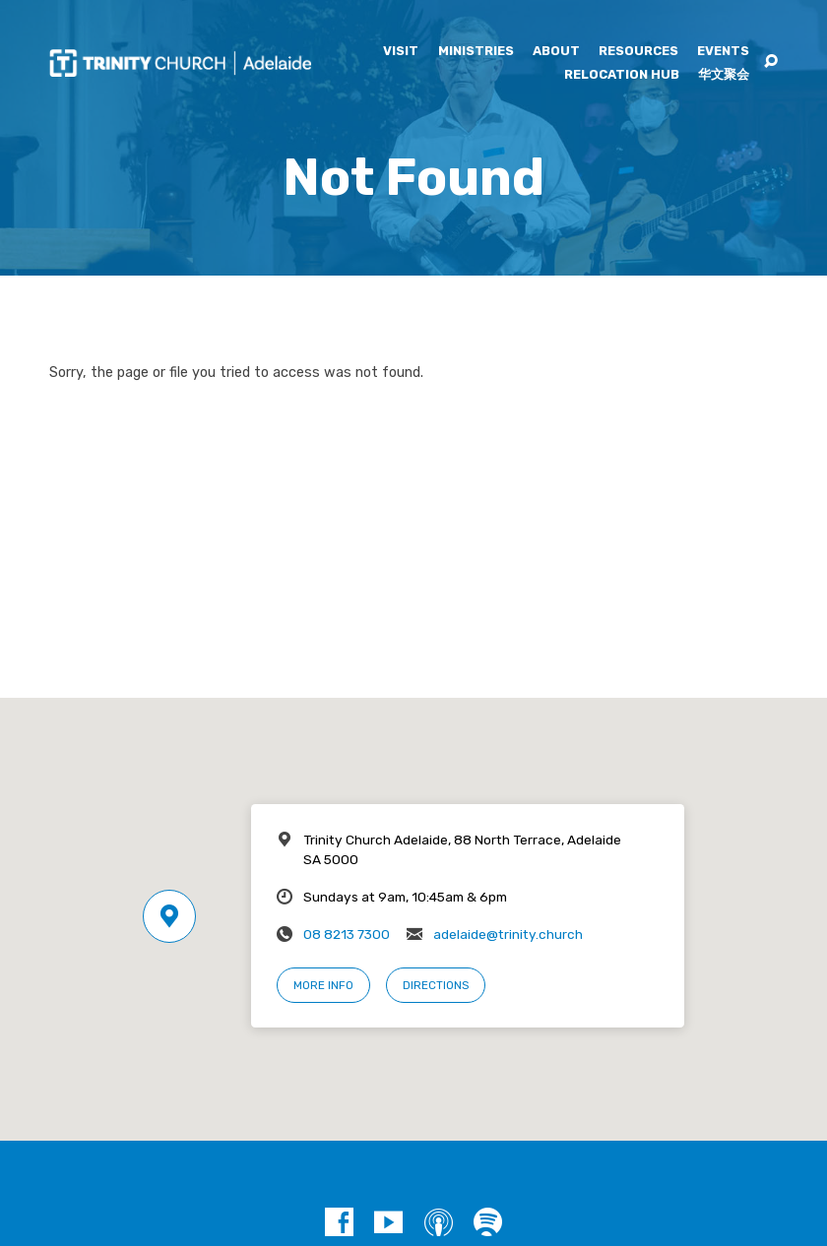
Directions (436, 985)
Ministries (476, 51)
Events (723, 51)
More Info (323, 985)
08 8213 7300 (346, 934)
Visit (400, 51)
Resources (638, 51)
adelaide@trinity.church (508, 934)
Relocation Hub (621, 75)
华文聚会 (723, 75)
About (556, 51)
